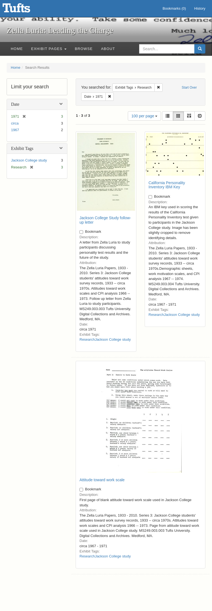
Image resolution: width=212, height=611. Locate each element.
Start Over (189, 87)
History (199, 8)
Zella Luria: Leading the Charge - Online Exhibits (23, 10)
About (108, 49)
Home (17, 49)
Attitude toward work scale (102, 480)
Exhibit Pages (49, 49)
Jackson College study (29, 160)
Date (15, 104)
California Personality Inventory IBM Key (167, 185)
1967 (15, 130)
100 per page (144, 116)
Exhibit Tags (22, 148)
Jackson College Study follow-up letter (105, 220)
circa (14, 123)
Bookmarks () (174, 8)
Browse (84, 49)
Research (87, 339)
